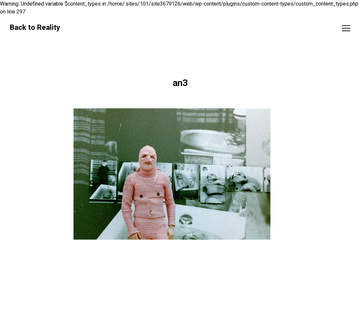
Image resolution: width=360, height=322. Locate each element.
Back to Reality (35, 27)
